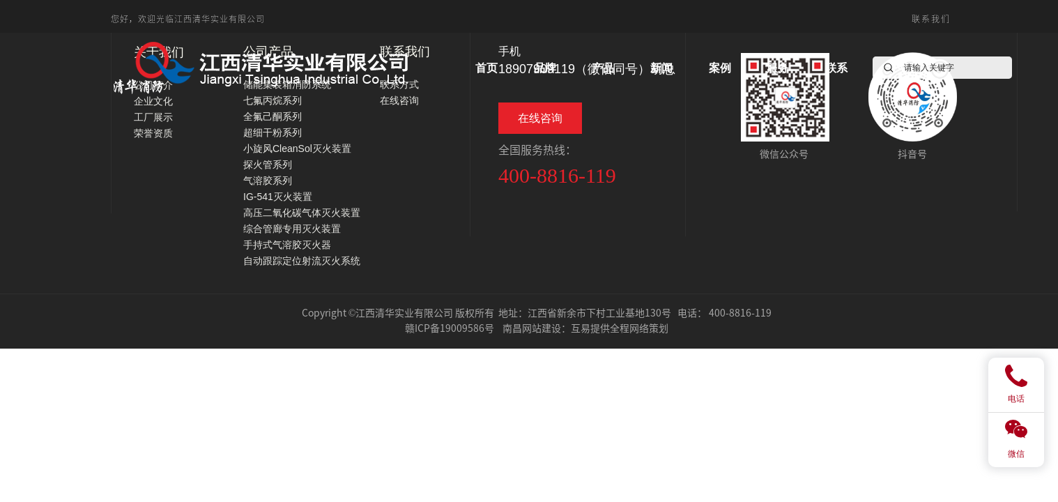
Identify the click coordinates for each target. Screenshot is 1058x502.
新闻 (661, 68)
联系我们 (931, 19)
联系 (836, 68)
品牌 (545, 68)
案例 (720, 68)
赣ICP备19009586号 (449, 328)
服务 (778, 68)
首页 (486, 68)
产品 (603, 68)
